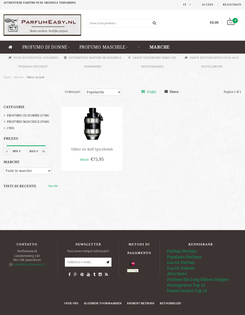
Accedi (207, 4)
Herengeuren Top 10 (186, 285)
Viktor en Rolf (35, 77)
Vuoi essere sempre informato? (88, 251)
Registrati (232, 4)
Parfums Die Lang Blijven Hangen (198, 279)
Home (7, 77)
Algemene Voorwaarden (103, 303)
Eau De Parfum (181, 262)
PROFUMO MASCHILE (103, 47)
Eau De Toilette (181, 268)
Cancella (53, 186)
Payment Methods (140, 303)
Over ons (71, 303)
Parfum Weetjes (181, 251)
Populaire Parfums (184, 257)
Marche (160, 47)
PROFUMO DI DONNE (46, 47)
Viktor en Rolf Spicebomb (92, 149)
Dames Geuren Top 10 (187, 290)
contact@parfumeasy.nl (28, 264)
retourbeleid (170, 303)
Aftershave (177, 273)
